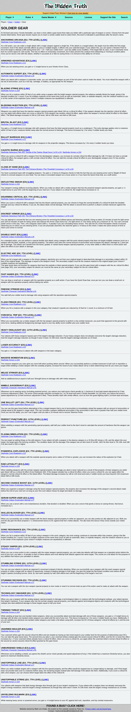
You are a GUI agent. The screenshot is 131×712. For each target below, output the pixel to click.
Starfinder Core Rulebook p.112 (13, 256)
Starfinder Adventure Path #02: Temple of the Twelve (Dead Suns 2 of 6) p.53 (31, 152)
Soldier (17, 22)
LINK (44, 40)
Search (124, 17)
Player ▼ (10, 17)
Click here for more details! (77, 13)
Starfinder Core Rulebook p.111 (13, 42)
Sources (69, 17)
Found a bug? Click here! (65, 705)
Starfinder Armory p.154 (10, 91)
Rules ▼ (30, 17)
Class (10, 22)
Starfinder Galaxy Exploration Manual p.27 (17, 276)
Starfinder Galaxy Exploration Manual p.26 (17, 76)
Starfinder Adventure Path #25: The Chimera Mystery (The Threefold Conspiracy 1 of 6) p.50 (37, 169)
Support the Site (108, 17)
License (88, 17)
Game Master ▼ (49, 17)
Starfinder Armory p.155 (10, 697)
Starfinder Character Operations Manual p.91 (18, 291)
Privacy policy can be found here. (98, 709)
